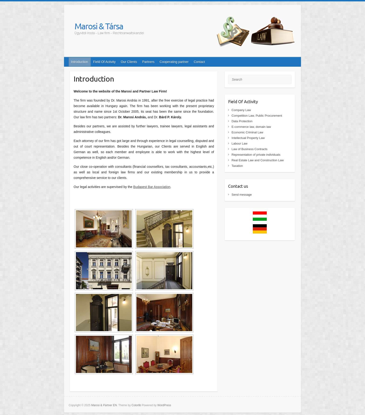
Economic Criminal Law (247, 132)
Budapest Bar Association (151, 187)
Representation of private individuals (256, 154)
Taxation (237, 166)
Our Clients (129, 62)
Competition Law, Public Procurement (257, 115)
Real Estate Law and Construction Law (258, 160)
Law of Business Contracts (249, 149)
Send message (242, 194)
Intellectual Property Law (248, 138)
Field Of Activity (104, 62)
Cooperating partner (174, 62)
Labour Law (239, 143)
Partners (148, 62)
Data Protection (242, 121)
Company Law (241, 110)
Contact (199, 62)
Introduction (79, 62)
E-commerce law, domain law (251, 126)
